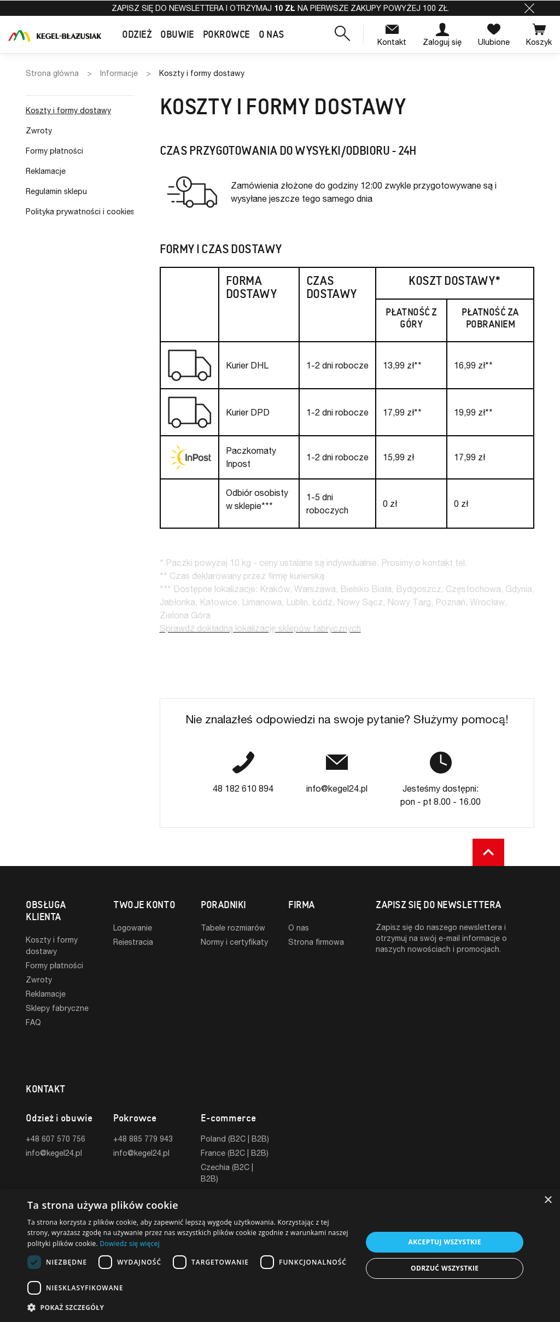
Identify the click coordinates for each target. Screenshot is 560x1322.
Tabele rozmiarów (233, 927)
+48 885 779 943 (143, 1105)
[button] (529, 8)
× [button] (548, 1200)
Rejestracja (133, 941)
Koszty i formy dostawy (68, 110)
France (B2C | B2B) (235, 1119)
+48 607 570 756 (55, 1105)
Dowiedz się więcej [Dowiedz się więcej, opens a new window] (130, 1243)
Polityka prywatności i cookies (79, 211)
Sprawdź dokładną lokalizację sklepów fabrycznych (260, 628)
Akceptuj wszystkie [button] (445, 1242)
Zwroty (39, 130)
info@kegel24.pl (54, 1119)
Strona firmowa (316, 941)
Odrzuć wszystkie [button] (445, 1268)
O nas (298, 927)
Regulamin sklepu (56, 191)
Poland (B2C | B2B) (235, 1105)
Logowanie (132, 927)
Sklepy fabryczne (57, 1008)
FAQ (33, 1022)
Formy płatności (54, 150)
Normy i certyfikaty (234, 941)
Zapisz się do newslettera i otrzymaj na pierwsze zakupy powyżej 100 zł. (280, 8)
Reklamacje (46, 171)
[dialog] (280, 1255)
